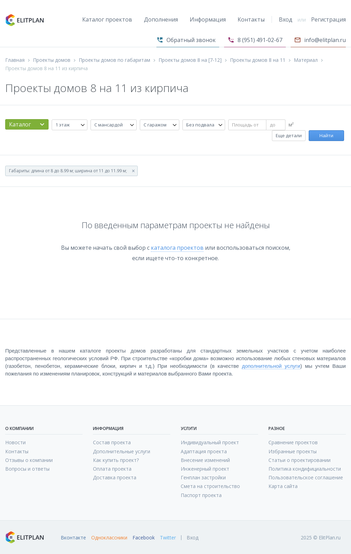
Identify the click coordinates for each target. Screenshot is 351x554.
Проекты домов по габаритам (114, 60)
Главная (15, 60)
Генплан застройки (203, 477)
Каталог (20, 124)
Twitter (168, 537)
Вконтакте (73, 537)
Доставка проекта (114, 477)
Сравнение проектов (293, 442)
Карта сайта (283, 486)
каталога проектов (177, 247)
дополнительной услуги (271, 366)
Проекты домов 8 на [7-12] (190, 60)
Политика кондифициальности (304, 468)
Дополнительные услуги (121, 451)
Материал (306, 60)
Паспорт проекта (201, 495)
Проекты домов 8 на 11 (257, 60)
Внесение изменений (205, 460)
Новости (15, 442)
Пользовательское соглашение (305, 477)
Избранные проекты (292, 451)
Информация (208, 19)
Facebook (143, 537)
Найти (326, 135)
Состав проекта (112, 442)
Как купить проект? (116, 460)
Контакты (251, 19)
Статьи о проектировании (299, 460)
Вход (285, 19)
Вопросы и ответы (27, 468)
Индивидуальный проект (210, 442)
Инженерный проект (205, 468)
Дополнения (161, 19)
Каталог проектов (107, 19)
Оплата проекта (112, 468)
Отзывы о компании (29, 460)
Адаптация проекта (204, 451)
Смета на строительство (210, 486)
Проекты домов (51, 60)
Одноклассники (109, 537)
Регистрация (328, 19)
